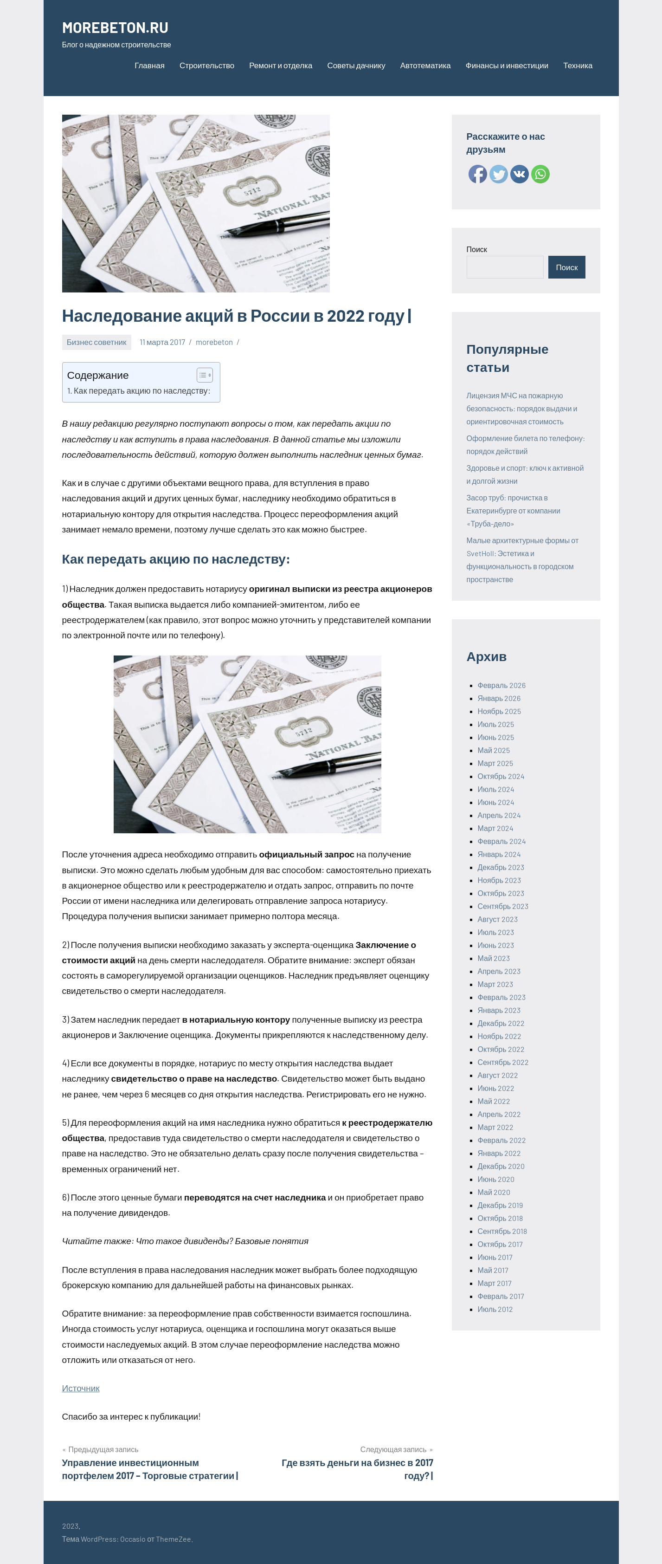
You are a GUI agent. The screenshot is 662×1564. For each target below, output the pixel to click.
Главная (150, 65)
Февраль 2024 (502, 841)
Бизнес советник (97, 341)
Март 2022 (496, 1127)
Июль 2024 (496, 789)
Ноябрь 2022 (500, 1036)
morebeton (214, 341)
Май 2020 (494, 1192)
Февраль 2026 (502, 685)
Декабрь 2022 (501, 1023)
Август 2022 (498, 1075)
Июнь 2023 (496, 945)
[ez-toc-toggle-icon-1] (200, 375)
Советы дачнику (356, 65)
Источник (81, 1387)
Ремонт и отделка (280, 65)
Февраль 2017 (501, 1295)
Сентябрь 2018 (502, 1231)
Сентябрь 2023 (503, 906)
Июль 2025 (496, 724)
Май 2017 (493, 1269)
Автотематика (425, 65)
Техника (577, 65)
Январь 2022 (499, 1153)
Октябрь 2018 (500, 1218)
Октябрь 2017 (500, 1244)
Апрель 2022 (499, 1114)
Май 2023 (494, 958)
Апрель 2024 (499, 815)
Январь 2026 (499, 698)
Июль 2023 (496, 932)
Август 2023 (498, 919)
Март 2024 (496, 828)
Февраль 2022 (502, 1140)
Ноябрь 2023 (499, 880)
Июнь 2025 (496, 737)
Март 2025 (495, 763)
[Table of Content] (205, 375)
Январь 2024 (499, 854)
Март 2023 (495, 984)
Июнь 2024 (496, 802)
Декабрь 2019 (500, 1205)
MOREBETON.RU (121, 26)
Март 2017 (495, 1282)
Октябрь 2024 (501, 776)
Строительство (207, 65)
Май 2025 (494, 750)
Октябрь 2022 (501, 1049)
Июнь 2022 (496, 1088)
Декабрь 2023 (501, 867)
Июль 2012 (496, 1308)
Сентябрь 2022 (503, 1062)
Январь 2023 (499, 1010)
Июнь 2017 (495, 1256)
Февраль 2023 (502, 997)
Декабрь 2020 (501, 1166)
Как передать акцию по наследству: (142, 390)
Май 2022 (494, 1101)
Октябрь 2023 (501, 893)
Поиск (477, 249)
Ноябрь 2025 (499, 711)
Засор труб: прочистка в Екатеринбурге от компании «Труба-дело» (513, 510)
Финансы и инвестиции (507, 65)
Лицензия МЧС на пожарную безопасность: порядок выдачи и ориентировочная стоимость (522, 408)
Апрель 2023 (499, 971)
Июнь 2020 (496, 1179)
